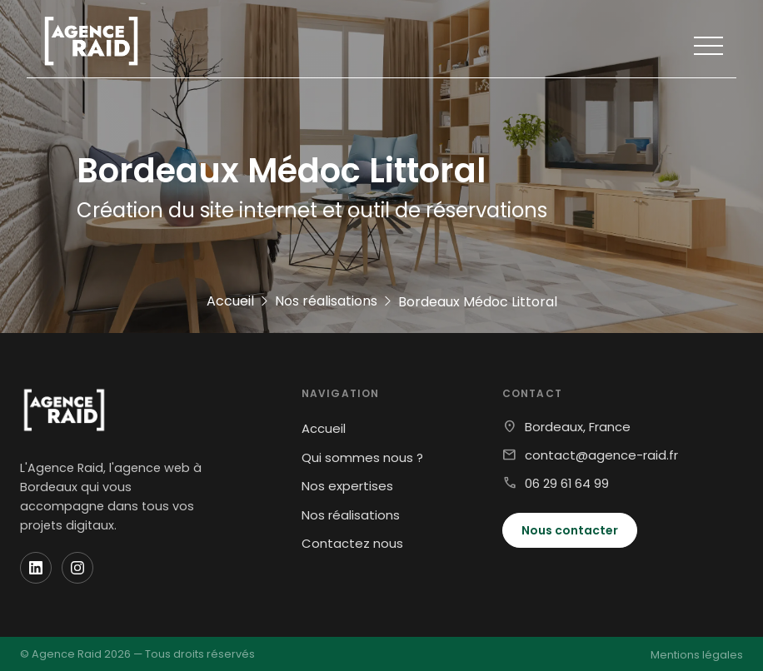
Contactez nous (352, 543)
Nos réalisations (351, 515)
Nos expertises (347, 486)
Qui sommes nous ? (362, 457)
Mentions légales (697, 655)
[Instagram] (77, 568)
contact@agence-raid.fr (601, 455)
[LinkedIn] (36, 568)
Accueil (324, 428)
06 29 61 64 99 (567, 483)
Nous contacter (569, 530)
